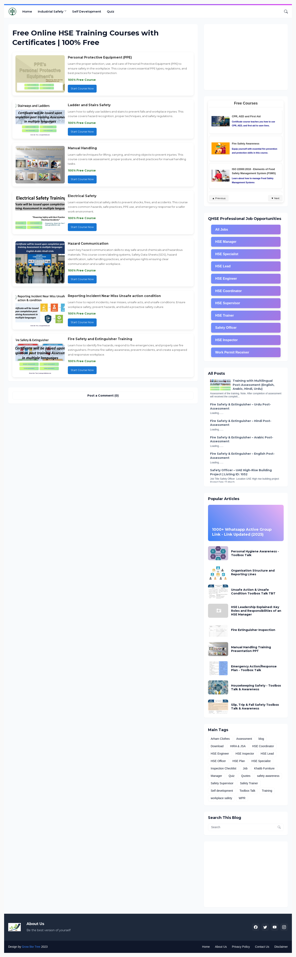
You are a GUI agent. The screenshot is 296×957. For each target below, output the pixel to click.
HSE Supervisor (227, 303)
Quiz (110, 11)
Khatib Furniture (264, 768)
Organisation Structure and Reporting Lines (253, 572)
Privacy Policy (241, 946)
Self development (222, 790)
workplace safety (221, 798)
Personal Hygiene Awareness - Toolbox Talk (255, 553)
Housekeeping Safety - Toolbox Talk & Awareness (256, 687)
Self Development (86, 11)
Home (27, 11)
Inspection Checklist (223, 768)
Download (217, 746)
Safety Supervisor (222, 783)
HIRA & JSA (237, 746)
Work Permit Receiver (232, 352)
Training (267, 790)
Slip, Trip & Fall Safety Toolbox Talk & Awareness (255, 706)
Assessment (244, 738)
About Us (221, 946)
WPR (242, 798)
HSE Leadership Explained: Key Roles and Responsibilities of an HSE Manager (256, 610)
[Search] (284, 11)
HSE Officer (218, 761)
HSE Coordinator (228, 291)
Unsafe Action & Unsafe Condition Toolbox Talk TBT (253, 591)
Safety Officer (226, 327)
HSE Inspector (226, 340)
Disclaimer (281, 946)
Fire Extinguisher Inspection (253, 630)
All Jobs (221, 229)
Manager (216, 775)
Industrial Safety (51, 11)
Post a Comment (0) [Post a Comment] (103, 395)
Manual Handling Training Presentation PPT (251, 649)
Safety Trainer (249, 783)
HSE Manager (225, 241)
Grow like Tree (31, 946)
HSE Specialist (226, 254)
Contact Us (262, 946)
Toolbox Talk (247, 790)
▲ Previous (218, 198)
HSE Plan (238, 761)
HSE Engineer (226, 278)
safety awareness (268, 775)
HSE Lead (223, 266)
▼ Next (275, 198)
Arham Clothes (220, 738)
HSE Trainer (224, 315)
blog (261, 738)
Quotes (245, 775)
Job (245, 768)
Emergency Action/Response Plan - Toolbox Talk (254, 668)
